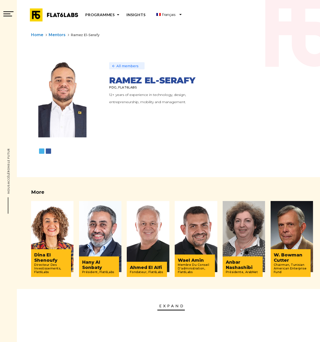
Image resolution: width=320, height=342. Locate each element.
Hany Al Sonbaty (92, 265)
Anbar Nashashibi (239, 265)
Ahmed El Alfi (146, 267)
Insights (136, 14)
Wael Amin (191, 260)
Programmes (103, 14)
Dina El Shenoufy (45, 257)
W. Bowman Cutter (288, 257)
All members (125, 66)
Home (37, 35)
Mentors (57, 35)
